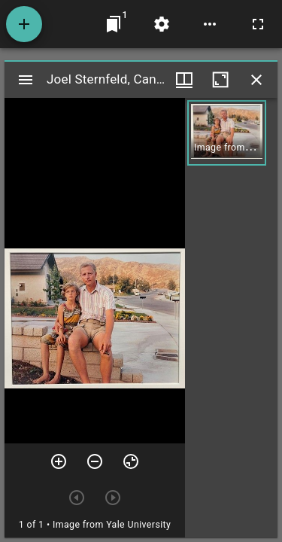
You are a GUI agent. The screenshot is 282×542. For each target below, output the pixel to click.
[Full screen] (258, 24)
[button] (226, 133)
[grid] (231, 317)
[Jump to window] (114, 24)
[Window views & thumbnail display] (184, 80)
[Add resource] (24, 24)
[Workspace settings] (162, 24)
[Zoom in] (59, 461)
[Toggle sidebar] (26, 80)
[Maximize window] (220, 80)
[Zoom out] (95, 461)
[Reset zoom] (131, 461)
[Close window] (256, 80)
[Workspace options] (210, 24)
